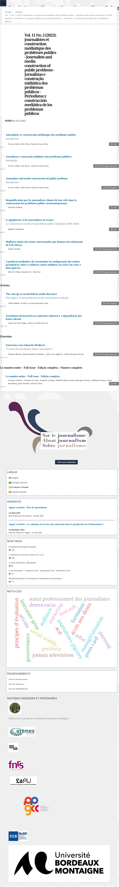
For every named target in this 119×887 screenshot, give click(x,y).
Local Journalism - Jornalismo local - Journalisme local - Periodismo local (39, 570)
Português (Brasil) (19, 482)
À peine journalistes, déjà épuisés (22, 562)
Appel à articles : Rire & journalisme (28, 507)
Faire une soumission (66, 462)
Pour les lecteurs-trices (18, 679)
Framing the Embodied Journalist (22, 547)
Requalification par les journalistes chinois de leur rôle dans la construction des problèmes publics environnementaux (41, 202)
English (15, 478)
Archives (19, 12)
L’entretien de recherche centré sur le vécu (26, 555)
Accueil (8, 12)
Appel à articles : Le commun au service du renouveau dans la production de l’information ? (56, 524)
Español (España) (19, 492)
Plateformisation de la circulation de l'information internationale (35, 578)
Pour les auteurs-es (16, 684)
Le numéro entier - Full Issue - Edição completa (33, 376)
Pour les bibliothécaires (18, 689)
